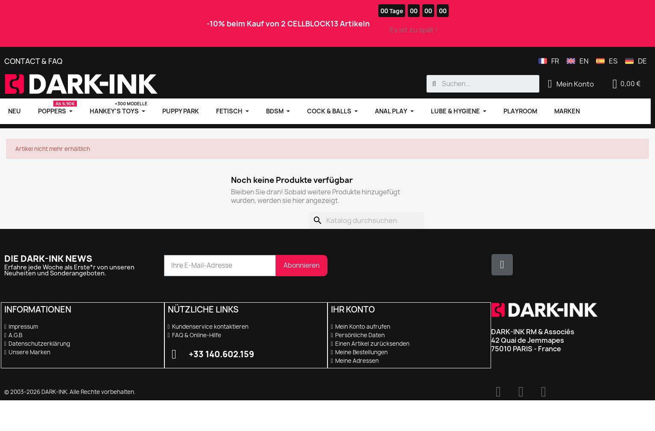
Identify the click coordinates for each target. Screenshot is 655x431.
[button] (626, 83)
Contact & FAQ (33, 61)
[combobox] (483, 84)
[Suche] (366, 220)
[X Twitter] (502, 264)
